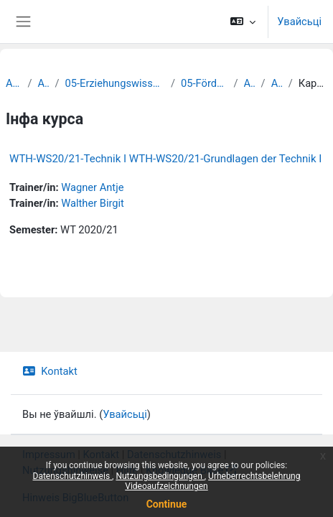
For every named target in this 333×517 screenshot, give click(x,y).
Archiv (14, 83)
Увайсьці (299, 21)
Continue (166, 504)
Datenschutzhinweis (73, 476)
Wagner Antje (92, 187)
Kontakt (50, 371)
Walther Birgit (92, 203)
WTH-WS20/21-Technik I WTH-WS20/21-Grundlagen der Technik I (165, 158)
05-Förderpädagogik (204, 83)
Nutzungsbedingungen (160, 476)
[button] (243, 21)
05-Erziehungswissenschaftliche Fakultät (115, 83)
